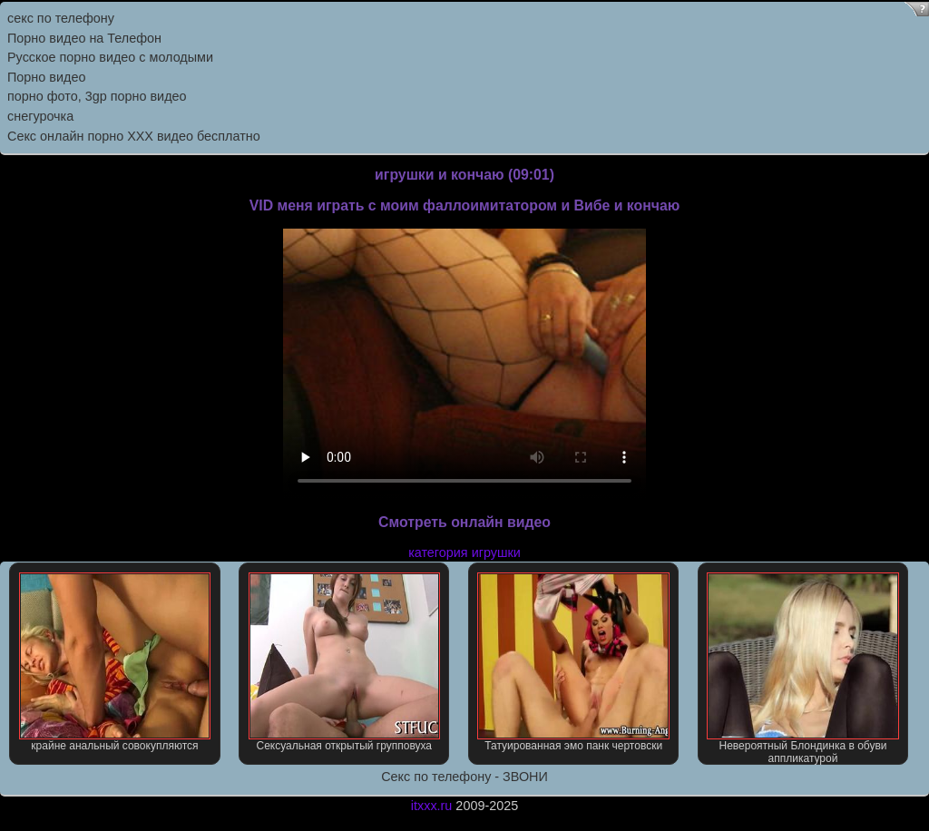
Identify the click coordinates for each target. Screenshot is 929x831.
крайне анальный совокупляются (114, 662)
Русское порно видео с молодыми (110, 57)
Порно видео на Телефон (84, 38)
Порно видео (46, 77)
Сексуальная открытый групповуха (344, 662)
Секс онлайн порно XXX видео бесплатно (133, 136)
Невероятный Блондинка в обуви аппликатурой (802, 668)
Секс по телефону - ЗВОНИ (464, 776)
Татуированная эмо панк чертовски (573, 662)
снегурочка (40, 116)
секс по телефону (60, 18)
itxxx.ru (432, 805)
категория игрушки (464, 552)
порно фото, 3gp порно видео (97, 96)
